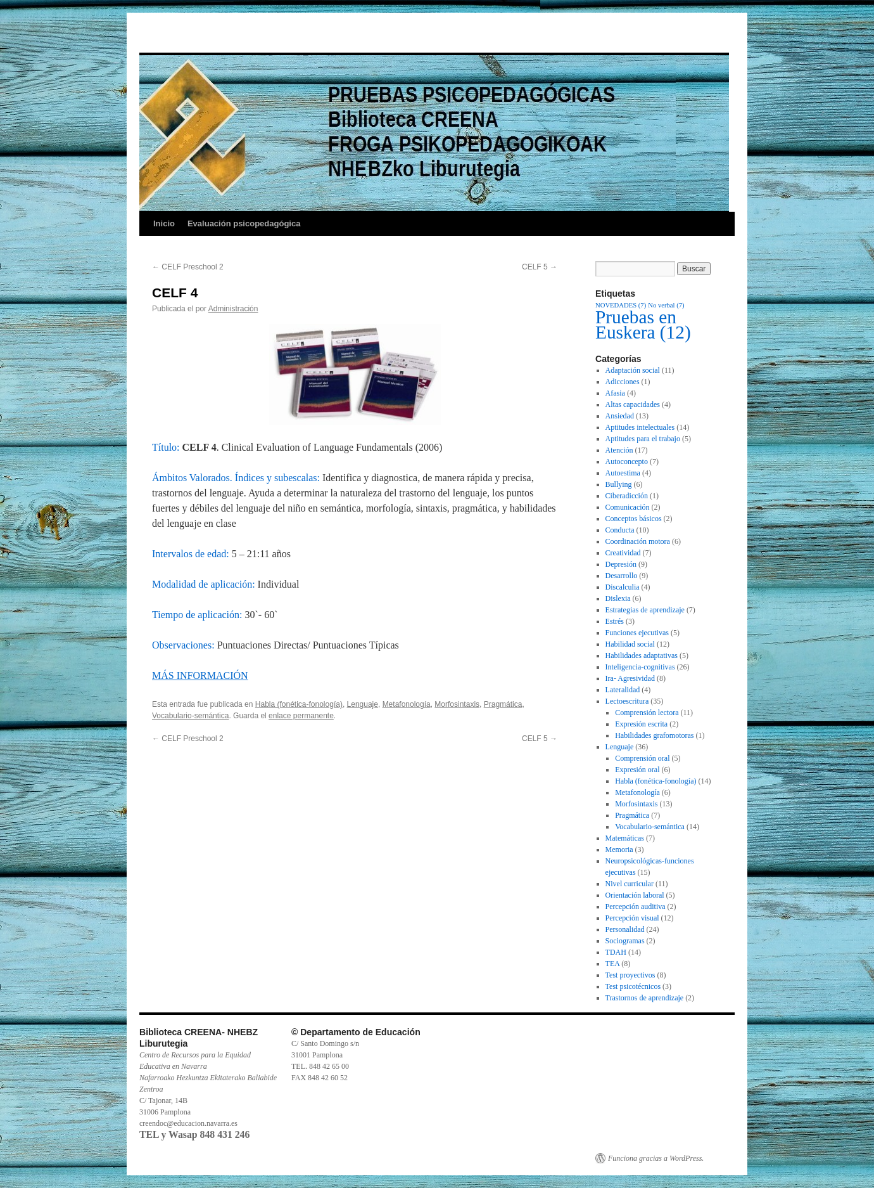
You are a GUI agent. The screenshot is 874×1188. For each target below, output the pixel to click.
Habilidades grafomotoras (654, 735)
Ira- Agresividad (630, 678)
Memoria (619, 849)
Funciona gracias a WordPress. (656, 1158)
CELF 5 (539, 266)
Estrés (614, 621)
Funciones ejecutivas (637, 632)
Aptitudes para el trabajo (642, 438)
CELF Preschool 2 (188, 266)
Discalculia (622, 587)
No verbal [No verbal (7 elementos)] (666, 305)
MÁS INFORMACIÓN (200, 675)
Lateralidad (622, 689)
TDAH (615, 952)
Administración (233, 308)
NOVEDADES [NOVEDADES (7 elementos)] (620, 305)
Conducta (620, 530)
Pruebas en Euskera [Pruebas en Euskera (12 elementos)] (643, 324)
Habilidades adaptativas (641, 655)
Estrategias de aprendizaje (645, 609)
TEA (612, 963)
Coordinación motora (637, 541)
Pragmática (503, 704)
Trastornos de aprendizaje (644, 997)
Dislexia (618, 598)
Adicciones (622, 381)
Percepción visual (632, 918)
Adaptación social (632, 370)
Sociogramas (625, 940)
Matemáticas (624, 838)
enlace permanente (301, 715)
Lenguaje (362, 704)
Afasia (615, 393)
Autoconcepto (626, 461)
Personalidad (625, 929)
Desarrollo (621, 575)
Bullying (618, 484)
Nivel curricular (629, 883)
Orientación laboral (634, 895)
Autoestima (622, 472)
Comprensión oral (642, 758)
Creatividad (623, 552)
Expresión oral (637, 769)
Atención (619, 450)
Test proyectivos (630, 975)
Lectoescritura (627, 701)
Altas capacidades (632, 404)
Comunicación (627, 507)
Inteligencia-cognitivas (640, 666)
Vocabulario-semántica (190, 715)
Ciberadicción (626, 495)
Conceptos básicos (633, 518)
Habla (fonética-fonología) (299, 704)
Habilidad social (630, 644)
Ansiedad (619, 415)
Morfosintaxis (456, 704)
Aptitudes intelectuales (640, 427)
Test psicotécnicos (633, 986)
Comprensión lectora (646, 712)
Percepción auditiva (635, 906)
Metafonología (407, 704)
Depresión (620, 564)
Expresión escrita (641, 724)
